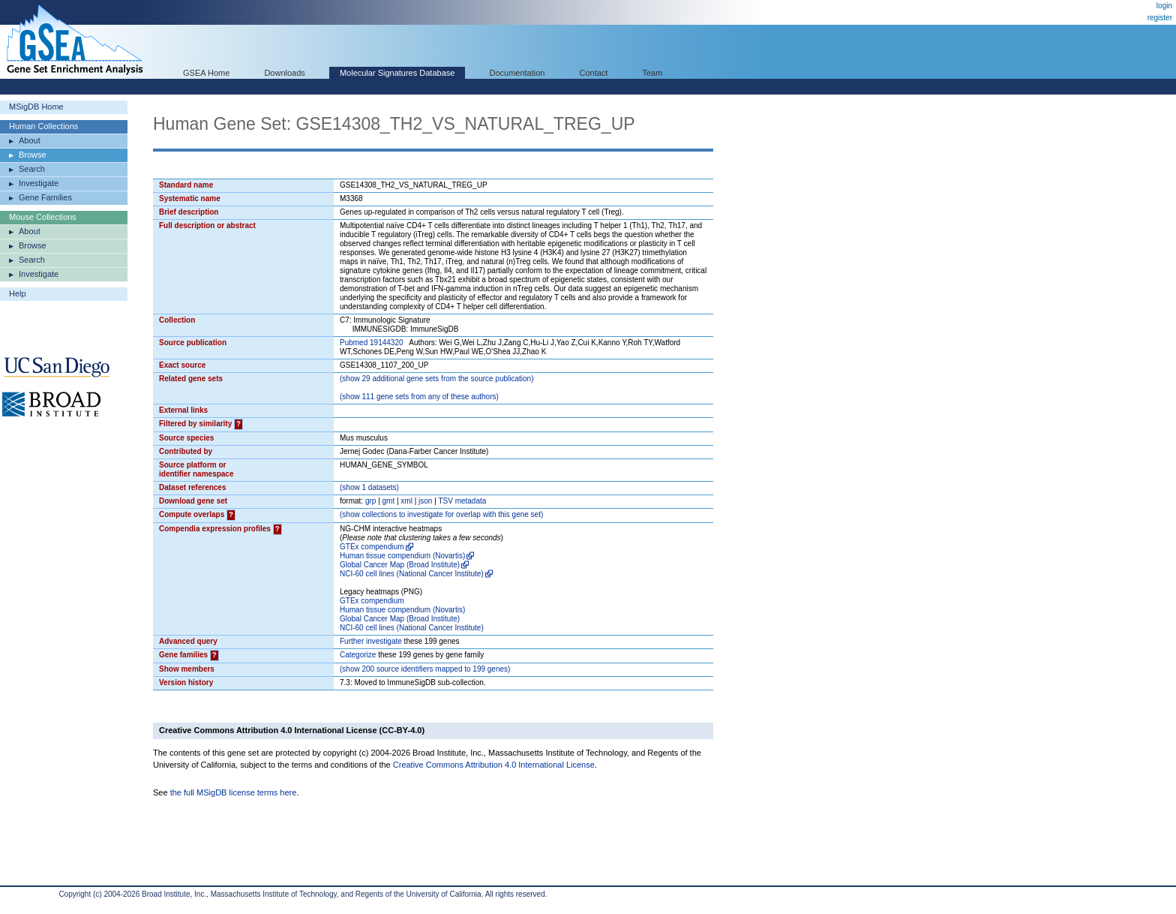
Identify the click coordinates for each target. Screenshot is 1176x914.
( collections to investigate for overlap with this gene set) (441, 514)
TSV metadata (462, 501)
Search (32, 168)
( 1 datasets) (369, 487)
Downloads (284, 72)
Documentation (516, 72)
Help (17, 293)
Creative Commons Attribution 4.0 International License (494, 764)
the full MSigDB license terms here (233, 792)
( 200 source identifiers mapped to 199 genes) (425, 669)
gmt (388, 501)
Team (653, 72)
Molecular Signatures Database (397, 72)
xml (406, 501)
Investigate (38, 183)
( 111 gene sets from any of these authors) (419, 396)
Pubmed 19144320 (372, 342)
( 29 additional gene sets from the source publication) (437, 378)
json (425, 501)
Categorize (358, 655)
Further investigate (371, 641)
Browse (32, 154)
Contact (594, 72)
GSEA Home (206, 72)
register (1160, 18)
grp (370, 501)
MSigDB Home (36, 106)
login (1164, 6)
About (29, 140)
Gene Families (45, 197)
